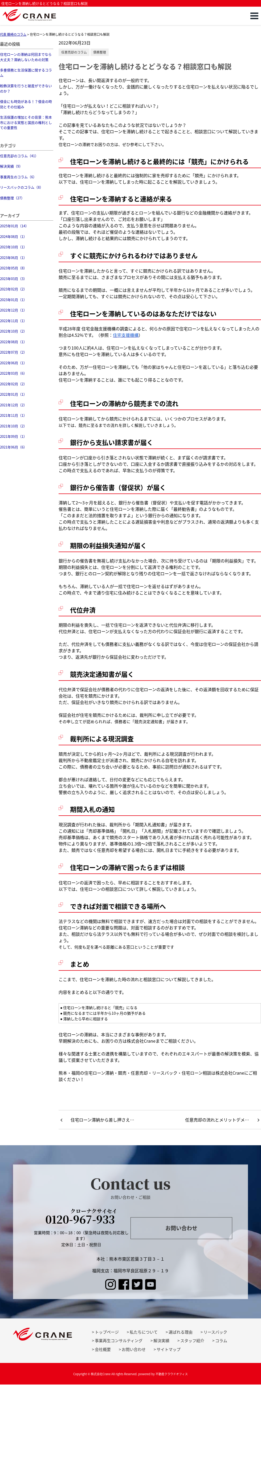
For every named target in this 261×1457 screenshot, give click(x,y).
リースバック (215, 1332)
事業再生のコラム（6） (18, 176)
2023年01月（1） (13, 299)
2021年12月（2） (13, 404)
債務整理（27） (12, 197)
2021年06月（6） (13, 447)
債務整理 (99, 52)
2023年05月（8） (13, 267)
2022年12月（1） (13, 310)
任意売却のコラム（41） (19, 155)
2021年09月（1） (13, 436)
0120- (81, 1217)
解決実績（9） (11, 166)
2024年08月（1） (13, 236)
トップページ (107, 1332)
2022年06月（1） (13, 362)
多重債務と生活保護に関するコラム (26, 72)
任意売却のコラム (74, 52)
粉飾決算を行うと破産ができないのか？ (26, 88)
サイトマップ (169, 1349)
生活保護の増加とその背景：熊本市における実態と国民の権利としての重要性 (26, 122)
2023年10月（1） (13, 246)
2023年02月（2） (13, 289)
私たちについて (144, 1332)
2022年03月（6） (13, 373)
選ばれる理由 (181, 1332)
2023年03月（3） (13, 278)
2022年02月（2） (13, 383)
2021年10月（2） (13, 425)
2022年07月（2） (13, 352)
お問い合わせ (181, 1228)
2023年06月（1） (13, 257)
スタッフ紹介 (192, 1340)
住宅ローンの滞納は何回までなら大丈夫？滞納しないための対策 (26, 57)
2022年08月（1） (13, 341)
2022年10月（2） (13, 331)
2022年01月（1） (13, 394)
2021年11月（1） (13, 415)
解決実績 (161, 1340)
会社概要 (103, 1349)
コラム (221, 1340)
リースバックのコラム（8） (21, 187)
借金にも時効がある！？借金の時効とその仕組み (26, 104)
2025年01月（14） (14, 225)
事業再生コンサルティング (118, 1340)
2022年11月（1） (13, 320)
